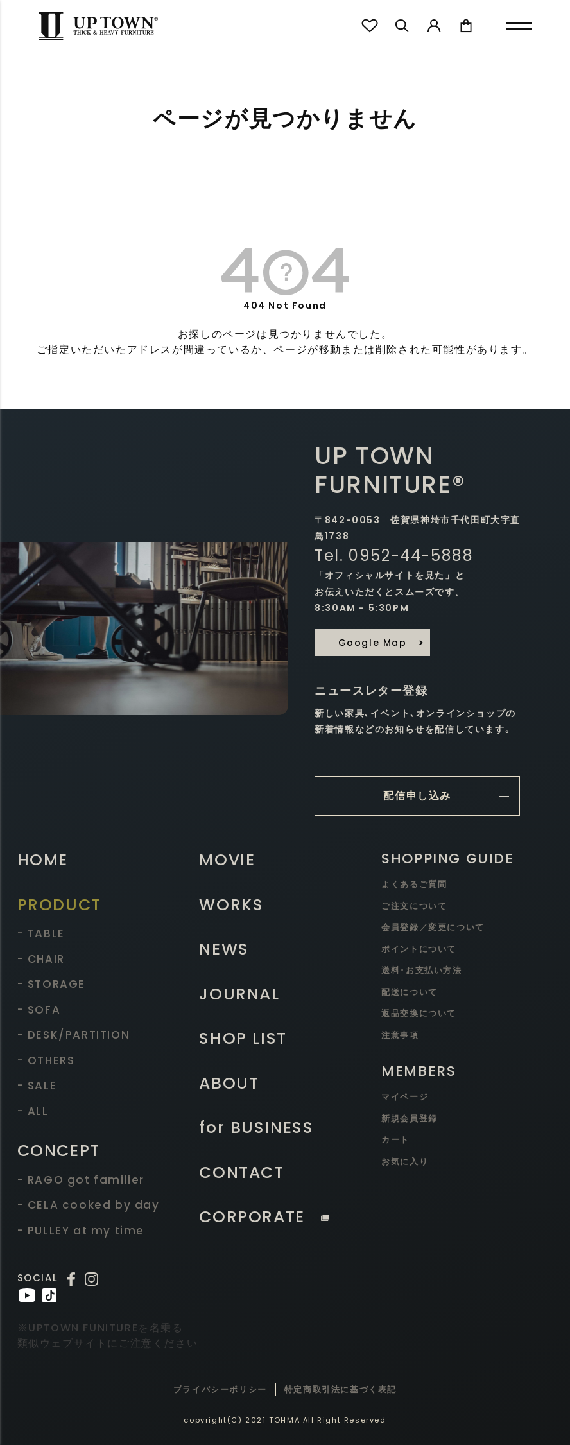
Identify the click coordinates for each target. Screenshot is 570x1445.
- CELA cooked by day (88, 1205)
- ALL (33, 1111)
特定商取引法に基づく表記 (340, 1389)
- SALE (37, 1085)
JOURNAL (239, 994)
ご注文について (414, 906)
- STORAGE (51, 984)
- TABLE (41, 933)
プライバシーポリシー (220, 1389)
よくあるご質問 (414, 884)
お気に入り (404, 1161)
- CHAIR (41, 959)
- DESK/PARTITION (73, 1035)
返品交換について (418, 1013)
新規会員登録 (409, 1118)
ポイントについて (418, 949)
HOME (42, 860)
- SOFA (39, 1009)
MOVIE (227, 860)
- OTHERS (46, 1060)
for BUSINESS (256, 1127)
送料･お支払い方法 (421, 970)
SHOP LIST (242, 1038)
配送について (409, 992)
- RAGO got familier (80, 1180)
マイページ (404, 1097)
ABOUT (229, 1083)
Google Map (372, 642)
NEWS (223, 949)
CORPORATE (264, 1217)
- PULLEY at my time (80, 1230)
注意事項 (400, 1035)
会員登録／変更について (433, 927)
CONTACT (241, 1172)
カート (395, 1140)
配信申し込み (417, 795)
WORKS (231, 905)
